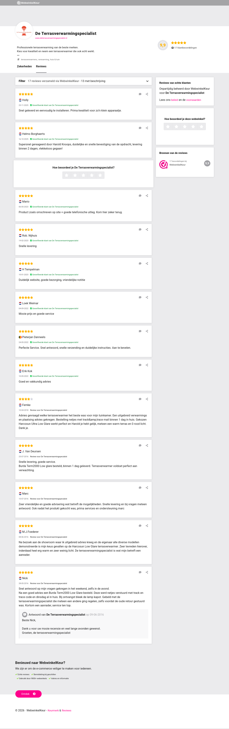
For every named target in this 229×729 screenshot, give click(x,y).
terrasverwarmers (29, 60)
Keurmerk (54, 711)
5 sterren (205, 127)
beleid (175, 100)
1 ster (70, 176)
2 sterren (180, 127)
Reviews (41, 67)
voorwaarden (195, 100)
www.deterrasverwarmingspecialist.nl (51, 38)
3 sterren (87, 176)
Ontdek (29, 694)
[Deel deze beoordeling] (146, 95)
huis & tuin (57, 60)
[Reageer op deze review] (141, 95)
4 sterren (95, 176)
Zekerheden (24, 67)
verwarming (45, 60)
